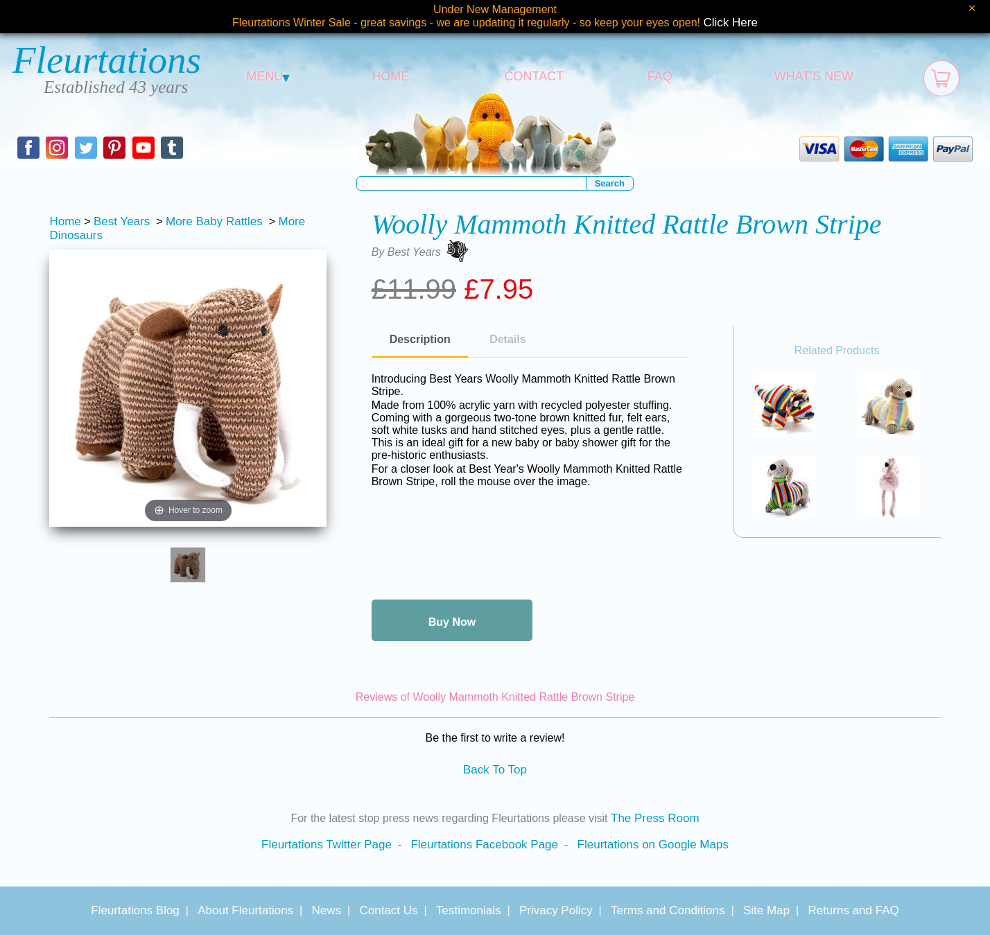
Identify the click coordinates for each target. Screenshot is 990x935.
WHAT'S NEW (813, 76)
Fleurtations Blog (135, 910)
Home (64, 221)
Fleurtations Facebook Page (484, 844)
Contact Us (388, 910)
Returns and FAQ (853, 910)
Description (420, 339)
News (327, 910)
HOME (390, 76)
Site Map (766, 910)
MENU (268, 76)
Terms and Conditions (667, 910)
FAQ (660, 76)
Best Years (122, 221)
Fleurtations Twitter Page (326, 844)
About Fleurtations (245, 910)
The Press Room (655, 818)
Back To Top (495, 769)
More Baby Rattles (214, 221)
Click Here (731, 22)
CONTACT (534, 76)
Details (507, 339)
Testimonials (468, 910)
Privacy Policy (556, 910)
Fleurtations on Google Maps (653, 844)
